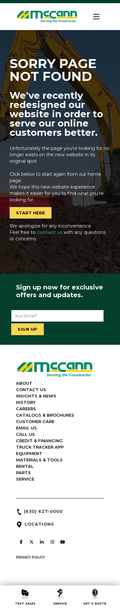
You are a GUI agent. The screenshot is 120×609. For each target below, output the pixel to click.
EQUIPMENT (29, 453)
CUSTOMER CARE (35, 421)
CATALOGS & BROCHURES (45, 415)
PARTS (23, 472)
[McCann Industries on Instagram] (52, 541)
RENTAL (25, 466)
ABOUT (24, 383)
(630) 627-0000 (43, 511)
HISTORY (26, 402)
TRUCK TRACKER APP (40, 447)
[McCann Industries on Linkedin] (42, 541)
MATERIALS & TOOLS (39, 459)
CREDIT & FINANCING (39, 440)
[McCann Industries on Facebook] (21, 541)
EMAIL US (26, 427)
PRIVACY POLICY (30, 557)
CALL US (25, 434)
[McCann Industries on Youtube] (63, 541)
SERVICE (25, 479)
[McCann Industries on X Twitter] (31, 541)
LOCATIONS (39, 524)
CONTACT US (31, 389)
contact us (49, 232)
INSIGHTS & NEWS (36, 395)
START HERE (30, 212)
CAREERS (26, 408)
